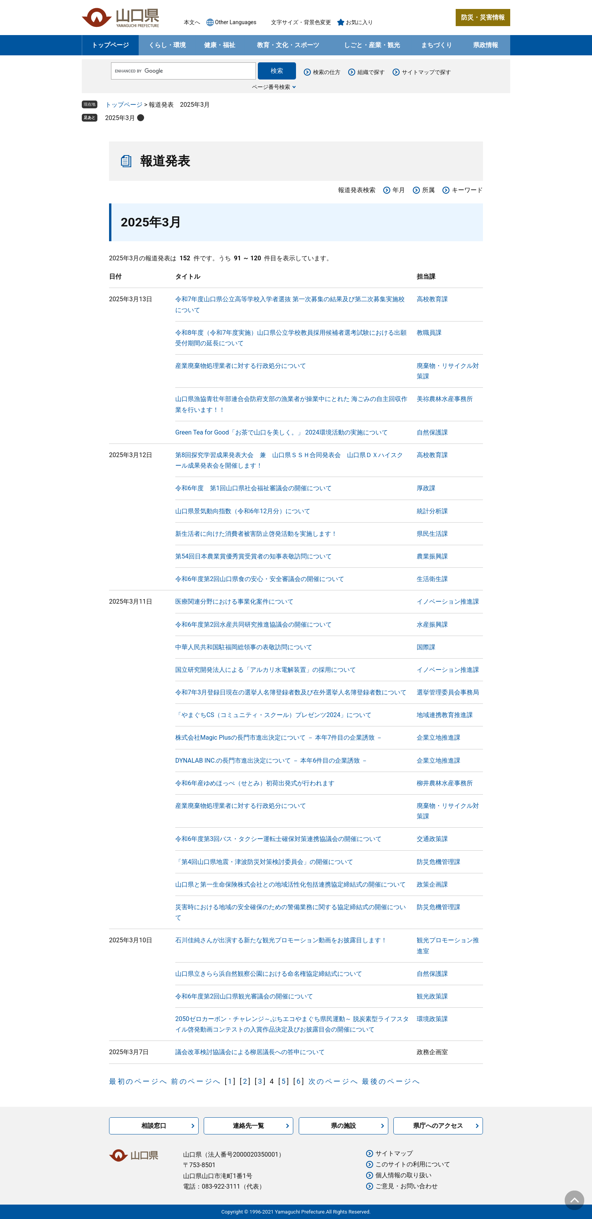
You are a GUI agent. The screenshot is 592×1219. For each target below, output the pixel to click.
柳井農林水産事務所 (445, 783)
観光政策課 (432, 996)
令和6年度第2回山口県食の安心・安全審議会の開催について (259, 579)
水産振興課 (432, 624)
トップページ (110, 45)
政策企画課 (432, 884)
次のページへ (333, 1081)
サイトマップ (394, 1153)
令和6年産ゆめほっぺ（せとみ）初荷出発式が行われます (255, 783)
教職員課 (429, 332)
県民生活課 (432, 533)
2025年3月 (120, 118)
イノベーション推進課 (448, 601)
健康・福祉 (219, 45)
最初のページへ (138, 1081)
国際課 (426, 647)
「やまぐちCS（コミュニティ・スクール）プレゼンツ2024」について (273, 715)
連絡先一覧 (248, 1125)
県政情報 (485, 45)
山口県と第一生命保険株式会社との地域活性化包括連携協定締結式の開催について (290, 884)
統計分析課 (432, 511)
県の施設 (343, 1125)
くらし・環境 (167, 45)
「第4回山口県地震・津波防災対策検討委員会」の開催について (264, 862)
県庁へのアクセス (438, 1125)
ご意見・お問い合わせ (406, 1186)
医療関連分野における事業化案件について (234, 601)
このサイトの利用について (412, 1164)
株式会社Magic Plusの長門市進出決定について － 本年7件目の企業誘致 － (278, 737)
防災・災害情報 (483, 17)
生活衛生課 (432, 579)
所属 (428, 190)
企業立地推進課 (438, 737)
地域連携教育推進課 (445, 715)
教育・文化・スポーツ (288, 45)
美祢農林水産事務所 (445, 399)
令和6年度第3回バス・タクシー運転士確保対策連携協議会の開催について (278, 839)
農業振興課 (432, 556)
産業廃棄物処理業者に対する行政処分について (240, 365)
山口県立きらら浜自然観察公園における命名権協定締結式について (268, 973)
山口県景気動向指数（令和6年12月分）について (242, 511)
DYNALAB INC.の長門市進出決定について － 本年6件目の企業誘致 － (271, 760)
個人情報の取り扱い (403, 1175)
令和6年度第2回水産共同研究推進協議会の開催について (253, 624)
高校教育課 (432, 299)
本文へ (192, 22)
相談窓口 (153, 1125)
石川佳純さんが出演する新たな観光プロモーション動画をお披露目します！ (281, 940)
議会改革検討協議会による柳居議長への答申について (250, 1052)
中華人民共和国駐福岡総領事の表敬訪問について (243, 647)
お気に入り (359, 22)
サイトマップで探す (426, 72)
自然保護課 (432, 432)
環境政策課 (432, 1019)
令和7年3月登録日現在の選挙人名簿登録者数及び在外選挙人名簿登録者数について (291, 692)
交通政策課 (432, 839)
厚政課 (426, 488)
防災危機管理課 (438, 862)
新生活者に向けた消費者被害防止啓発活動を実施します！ (256, 533)
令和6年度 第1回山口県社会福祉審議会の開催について (253, 488)
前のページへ (196, 1081)
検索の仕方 (326, 72)
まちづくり (436, 45)
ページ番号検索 (271, 87)
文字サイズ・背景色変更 (301, 22)
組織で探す (371, 72)
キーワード (467, 190)
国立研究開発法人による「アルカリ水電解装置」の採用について (265, 669)
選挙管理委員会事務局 (448, 692)
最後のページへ (391, 1081)
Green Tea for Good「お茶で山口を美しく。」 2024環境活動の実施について (281, 432)
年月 (399, 190)
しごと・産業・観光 (372, 45)
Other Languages (235, 22)
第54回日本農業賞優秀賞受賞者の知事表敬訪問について (253, 556)
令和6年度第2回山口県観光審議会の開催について (244, 996)
